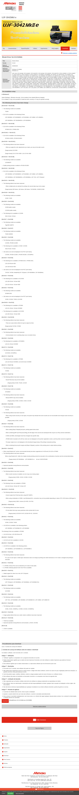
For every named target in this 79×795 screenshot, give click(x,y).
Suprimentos (44, 48)
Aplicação (6, 744)
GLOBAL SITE (9, 8)
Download (65, 48)
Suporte (5, 751)
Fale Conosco (7, 759)
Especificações (25, 48)
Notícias (73, 48)
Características (12, 48)
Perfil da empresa (8, 767)
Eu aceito (10, 793)
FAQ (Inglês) (55, 48)
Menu (20, 8)
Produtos (6, 740)
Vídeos (35, 48)
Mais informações (20, 793)
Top (4, 48)
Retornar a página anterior (70, 53)
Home (5, 736)
